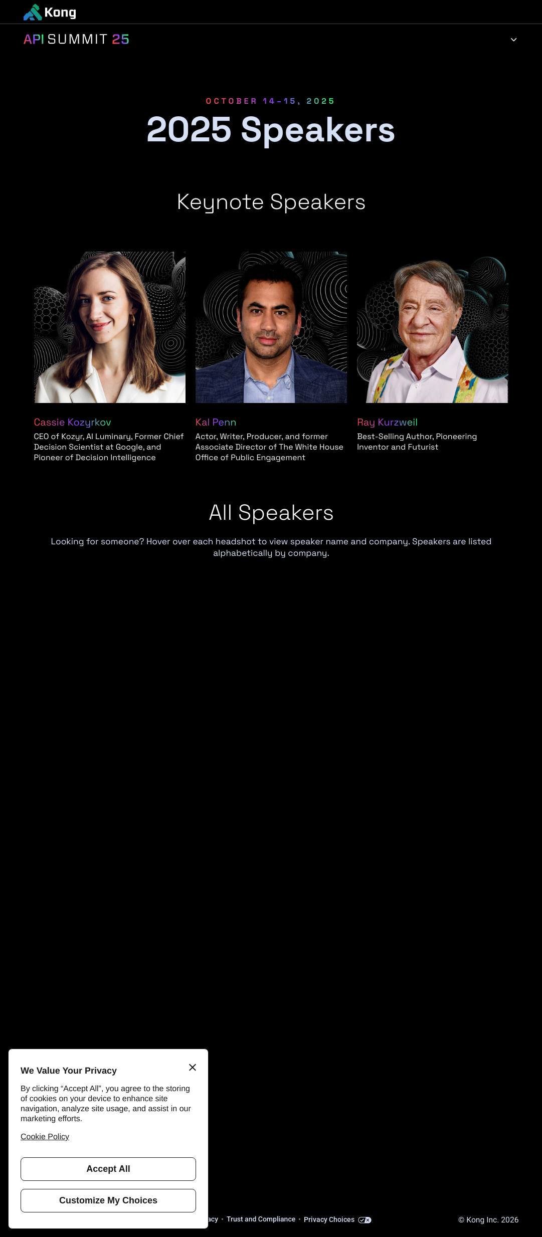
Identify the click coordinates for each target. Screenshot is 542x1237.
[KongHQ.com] (50, 12)
